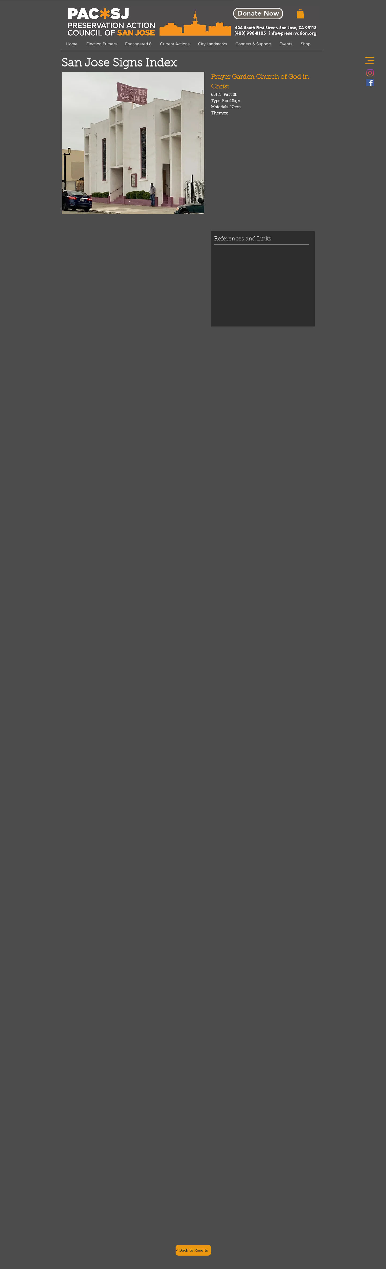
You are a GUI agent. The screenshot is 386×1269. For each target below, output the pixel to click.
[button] (369, 60)
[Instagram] (370, 72)
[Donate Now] (258, 13)
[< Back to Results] (193, 1250)
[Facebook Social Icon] (370, 82)
